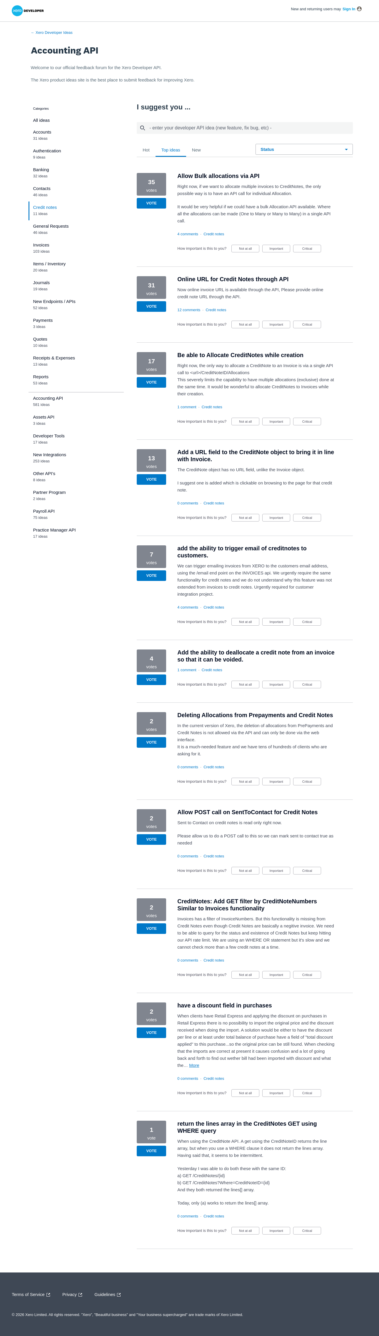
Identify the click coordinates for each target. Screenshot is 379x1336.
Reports (41, 376)
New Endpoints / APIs (54, 301)
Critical (311, 249)
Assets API (44, 416)
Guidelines (108, 1295)
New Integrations (49, 454)
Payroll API (44, 511)
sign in (349, 9)
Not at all (249, 249)
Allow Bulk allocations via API (218, 176)
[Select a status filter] (304, 149)
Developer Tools (49, 435)
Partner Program (49, 492)
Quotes (40, 339)
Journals (41, 282)
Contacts (42, 188)
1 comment (186, 407)
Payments (43, 320)
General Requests (51, 226)
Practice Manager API (54, 529)
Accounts (42, 131)
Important (279, 249)
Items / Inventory (49, 263)
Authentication (47, 150)
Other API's (44, 473)
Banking (41, 169)
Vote (151, 203)
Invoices (41, 244)
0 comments (187, 503)
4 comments (187, 234)
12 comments (188, 310)
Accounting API (48, 398)
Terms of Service (32, 1295)
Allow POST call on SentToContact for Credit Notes (247, 812)
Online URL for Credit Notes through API (232, 279)
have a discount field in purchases (224, 1005)
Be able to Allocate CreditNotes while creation (240, 355)
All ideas (41, 120)
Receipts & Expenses (54, 357)
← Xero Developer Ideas (52, 32)
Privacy (73, 1295)
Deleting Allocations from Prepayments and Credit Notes (255, 715)
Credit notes (45, 207)
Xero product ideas (58, 79)
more (194, 1065)
